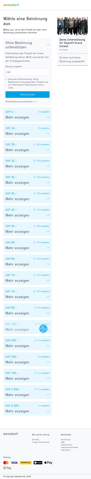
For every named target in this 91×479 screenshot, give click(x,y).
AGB (63, 442)
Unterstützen (27, 94)
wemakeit (10, 434)
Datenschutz (66, 445)
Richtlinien (65, 439)
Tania (65, 50)
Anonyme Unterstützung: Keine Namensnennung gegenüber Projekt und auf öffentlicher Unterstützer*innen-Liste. (28, 83)
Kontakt (35, 439)
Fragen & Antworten (40, 442)
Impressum (65, 450)
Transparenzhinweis (69, 447)
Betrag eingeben (13, 66)
